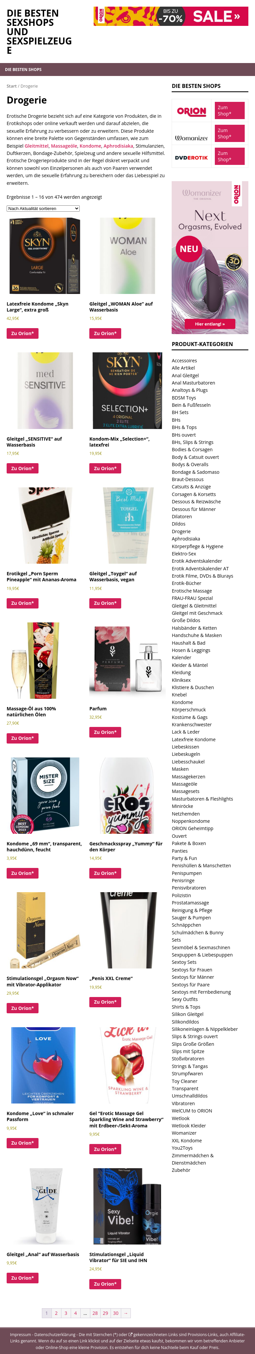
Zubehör (181, 1170)
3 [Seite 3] (66, 1313)
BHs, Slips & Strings (192, 442)
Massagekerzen (188, 776)
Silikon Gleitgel (187, 1014)
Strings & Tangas (190, 1066)
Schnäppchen (186, 925)
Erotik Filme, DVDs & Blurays (202, 576)
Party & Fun (184, 858)
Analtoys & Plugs (190, 390)
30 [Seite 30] (116, 1313)
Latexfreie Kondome (193, 739)
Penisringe (183, 880)
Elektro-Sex (184, 553)
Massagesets (185, 791)
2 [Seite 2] (56, 1313)
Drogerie (181, 531)
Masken (180, 769)
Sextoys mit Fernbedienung (201, 992)
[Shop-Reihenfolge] (43, 208)
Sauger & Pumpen (191, 917)
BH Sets (180, 412)
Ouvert (179, 836)
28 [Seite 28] (95, 1313)
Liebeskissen (185, 747)
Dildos (178, 524)
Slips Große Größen (193, 1044)
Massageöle (64, 146)
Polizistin (181, 895)
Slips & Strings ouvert (194, 1036)
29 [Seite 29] (105, 1313)
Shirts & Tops (186, 1007)
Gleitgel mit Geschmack (197, 613)
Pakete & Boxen (189, 843)
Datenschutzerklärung (55, 1334)
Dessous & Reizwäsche (196, 501)
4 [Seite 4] (75, 1313)
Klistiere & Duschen (193, 687)
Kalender (181, 657)
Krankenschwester (192, 724)
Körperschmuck (189, 709)
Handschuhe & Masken (197, 635)
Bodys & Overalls (190, 464)
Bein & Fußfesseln (191, 405)
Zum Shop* (224, 110)
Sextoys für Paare (191, 984)
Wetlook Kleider (189, 1125)
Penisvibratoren (189, 888)
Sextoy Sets (184, 962)
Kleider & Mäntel (190, 665)
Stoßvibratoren (188, 1058)
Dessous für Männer (193, 509)
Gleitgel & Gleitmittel (194, 606)
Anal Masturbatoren (193, 383)
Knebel (179, 694)
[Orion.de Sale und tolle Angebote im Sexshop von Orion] (171, 22)
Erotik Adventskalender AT (200, 568)
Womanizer (184, 1133)
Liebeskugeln (186, 754)
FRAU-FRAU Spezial (192, 598)
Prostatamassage (190, 902)
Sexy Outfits (185, 999)
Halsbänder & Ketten (194, 628)
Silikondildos (185, 1022)
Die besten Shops (23, 69)
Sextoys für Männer (193, 977)
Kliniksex (181, 680)
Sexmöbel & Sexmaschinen (201, 947)
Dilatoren (182, 516)
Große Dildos (186, 620)
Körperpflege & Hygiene (197, 546)
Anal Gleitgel (185, 375)
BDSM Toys (184, 397)
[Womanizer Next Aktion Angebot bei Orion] (210, 330)
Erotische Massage (192, 591)
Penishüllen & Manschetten (201, 865)
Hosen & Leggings (191, 650)
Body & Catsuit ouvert (195, 457)
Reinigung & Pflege (192, 910)
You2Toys (182, 1148)
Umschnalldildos (190, 1096)
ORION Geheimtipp (192, 828)
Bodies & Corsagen (192, 449)
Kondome (90, 146)
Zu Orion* (22, 333)
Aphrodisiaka (118, 146)
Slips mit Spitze (188, 1051)
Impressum (20, 1334)
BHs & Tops (184, 427)
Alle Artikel (183, 368)
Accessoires (184, 360)
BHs (176, 420)
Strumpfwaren (187, 1073)
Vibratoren (183, 1103)
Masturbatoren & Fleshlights (202, 799)
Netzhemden (186, 814)
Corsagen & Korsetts (194, 494)
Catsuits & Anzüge (191, 486)
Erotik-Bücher (186, 583)
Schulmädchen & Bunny (197, 932)
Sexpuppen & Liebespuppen (202, 955)
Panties (180, 851)
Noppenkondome (191, 821)
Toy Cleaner (184, 1081)
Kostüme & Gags (190, 717)
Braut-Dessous (188, 479)
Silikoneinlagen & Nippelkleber (205, 1029)
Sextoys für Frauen (192, 969)
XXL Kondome (187, 1140)
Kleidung (181, 672)
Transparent (185, 1088)
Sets (176, 940)
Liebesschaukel (188, 761)
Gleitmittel (36, 146)
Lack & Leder (186, 732)
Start (12, 86)
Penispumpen (187, 873)
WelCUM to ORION (192, 1110)
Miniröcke (182, 806)
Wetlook (181, 1118)
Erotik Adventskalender (197, 561)
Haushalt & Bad (188, 643)
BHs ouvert (184, 435)
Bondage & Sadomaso (195, 472)
